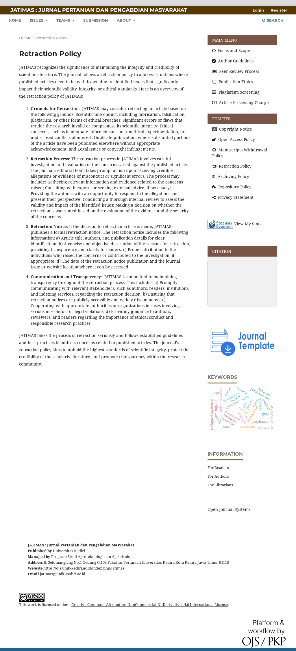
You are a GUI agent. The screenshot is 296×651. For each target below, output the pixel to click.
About (124, 20)
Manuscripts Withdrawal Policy (239, 152)
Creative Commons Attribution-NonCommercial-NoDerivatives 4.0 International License (149, 604)
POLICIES (221, 118)
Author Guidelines (233, 61)
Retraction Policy (231, 166)
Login (258, 10)
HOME (15, 20)
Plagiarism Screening (236, 92)
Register (279, 10)
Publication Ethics (232, 81)
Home (25, 38)
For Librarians (220, 484)
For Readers (218, 467)
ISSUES (37, 20)
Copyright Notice (232, 129)
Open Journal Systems (229, 509)
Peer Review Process (235, 71)
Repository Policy (231, 187)
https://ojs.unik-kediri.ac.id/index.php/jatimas (83, 568)
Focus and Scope (231, 50)
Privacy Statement (233, 197)
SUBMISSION (95, 20)
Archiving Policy (230, 176)
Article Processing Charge (240, 102)
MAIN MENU (224, 40)
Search (273, 20)
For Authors (218, 476)
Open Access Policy (233, 139)
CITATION (221, 251)
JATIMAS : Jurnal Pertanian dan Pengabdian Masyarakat (98, 10)
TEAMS (63, 20)
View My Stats (247, 224)
